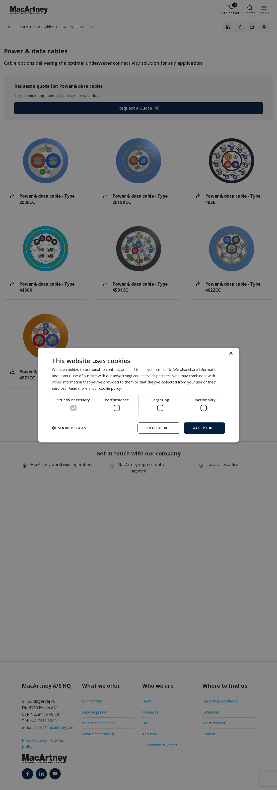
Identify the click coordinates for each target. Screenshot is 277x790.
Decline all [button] (158, 427)
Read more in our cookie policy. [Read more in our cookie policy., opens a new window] (95, 388)
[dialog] (138, 395)
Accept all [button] (204, 427)
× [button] (231, 353)
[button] (69, 428)
